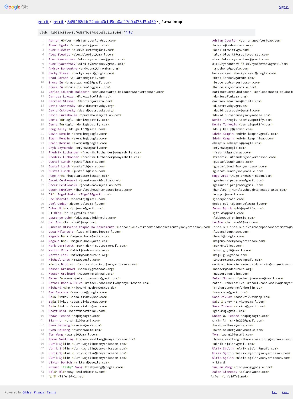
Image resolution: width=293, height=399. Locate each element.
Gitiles (26, 392)
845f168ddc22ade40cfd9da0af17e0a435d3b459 (111, 21)
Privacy (39, 392)
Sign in (284, 7)
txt (274, 392)
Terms (51, 392)
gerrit (43, 21)
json (285, 392)
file (128, 32)
